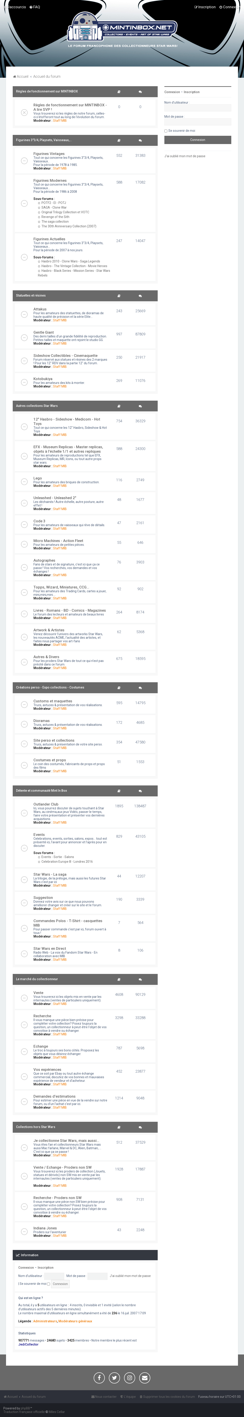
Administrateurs (45, 1321)
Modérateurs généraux (75, 1321)
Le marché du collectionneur (37, 979)
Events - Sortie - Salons (56, 857)
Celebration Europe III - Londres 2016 (65, 861)
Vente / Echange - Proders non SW (62, 1167)
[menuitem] (34, 7)
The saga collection (53, 221)
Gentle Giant (43, 332)
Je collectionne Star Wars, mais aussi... (66, 1140)
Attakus (40, 309)
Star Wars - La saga (49, 874)
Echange (40, 1046)
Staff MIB (60, 120)
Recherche (42, 1016)
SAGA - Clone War (52, 207)
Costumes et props (49, 760)
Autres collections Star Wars (37, 406)
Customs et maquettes (52, 701)
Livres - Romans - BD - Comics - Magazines (69, 610)
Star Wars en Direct (49, 948)
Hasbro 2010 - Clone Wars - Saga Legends (69, 261)
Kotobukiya (42, 379)
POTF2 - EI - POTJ (52, 203)
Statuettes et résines (31, 295)
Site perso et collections (53, 740)
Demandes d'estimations (54, 1096)
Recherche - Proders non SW (57, 1197)
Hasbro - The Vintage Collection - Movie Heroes (72, 266)
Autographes (44, 560)
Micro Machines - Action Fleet (58, 540)
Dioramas (41, 720)
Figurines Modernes (50, 180)
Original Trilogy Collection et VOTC (63, 212)
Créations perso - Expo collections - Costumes (50, 687)
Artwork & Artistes (48, 630)
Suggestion (43, 897)
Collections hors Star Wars (35, 1127)
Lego (37, 478)
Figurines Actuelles (49, 239)
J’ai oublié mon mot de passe (130, 1276)
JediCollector (28, 1344)
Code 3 (39, 521)
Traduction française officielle (24, 1412)
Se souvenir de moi (35, 1283)
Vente (38, 992)
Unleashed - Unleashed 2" (54, 498)
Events (39, 834)
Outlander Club (45, 804)
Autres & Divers (46, 657)
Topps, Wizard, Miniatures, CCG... (61, 587)
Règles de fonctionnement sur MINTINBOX (47, 91)
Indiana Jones (45, 1228)
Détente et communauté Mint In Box (41, 790)
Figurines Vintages (49, 153)
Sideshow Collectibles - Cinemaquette (65, 355)
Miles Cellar (57, 1412)
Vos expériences (47, 1069)
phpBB (25, 1408)
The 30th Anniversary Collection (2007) (67, 226)
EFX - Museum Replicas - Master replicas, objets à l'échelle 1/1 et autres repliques (68, 449)
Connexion (26, 1267)
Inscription (46, 1267)
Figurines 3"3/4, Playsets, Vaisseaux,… (44, 140)
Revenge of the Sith (53, 217)
